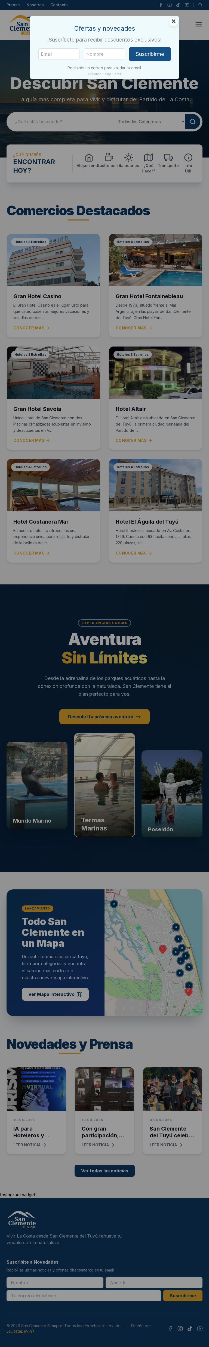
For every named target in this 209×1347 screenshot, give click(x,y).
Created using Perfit (104, 74)
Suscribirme (150, 54)
